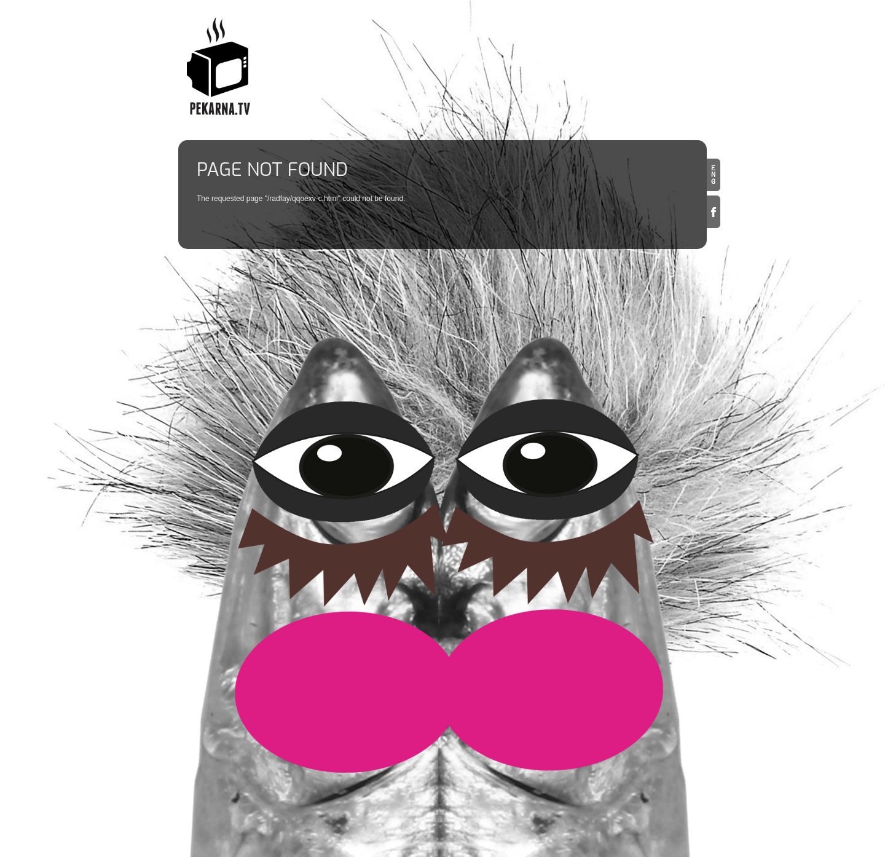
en (713, 175)
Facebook (713, 211)
